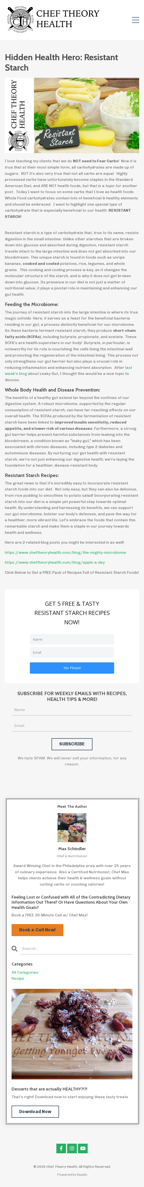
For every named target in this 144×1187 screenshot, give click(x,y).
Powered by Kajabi (72, 1175)
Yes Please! (72, 667)
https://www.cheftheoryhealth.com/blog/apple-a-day (55, 562)
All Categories (25, 972)
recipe (18, 978)
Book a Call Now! (37, 930)
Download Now (35, 1111)
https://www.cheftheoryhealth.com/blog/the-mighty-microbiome (65, 552)
